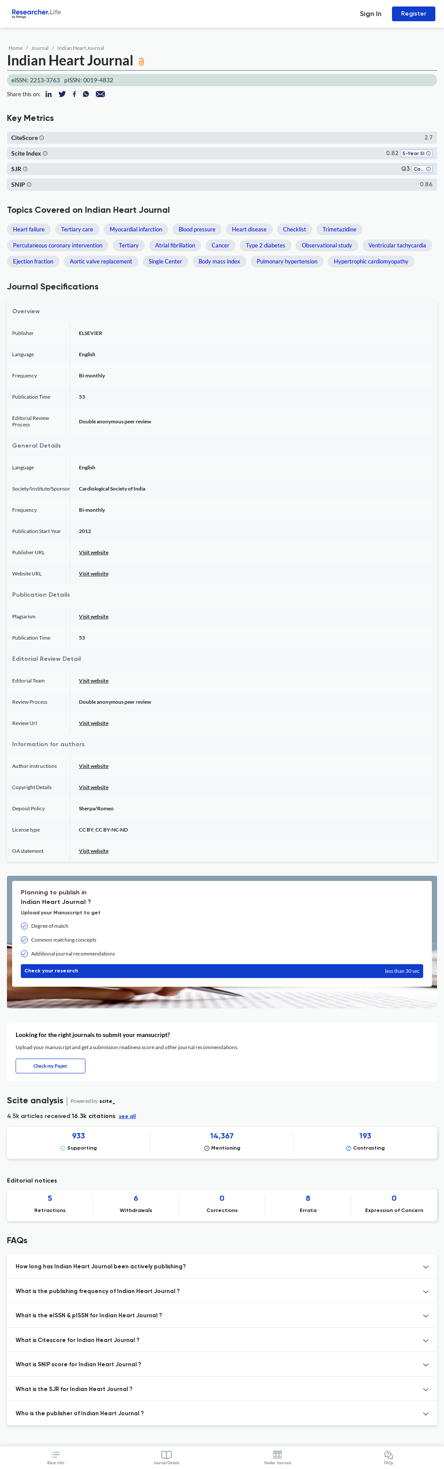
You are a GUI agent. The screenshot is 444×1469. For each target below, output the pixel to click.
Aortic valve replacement (101, 261)
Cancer (220, 245)
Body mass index (219, 261)
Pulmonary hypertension (287, 261)
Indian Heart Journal (80, 48)
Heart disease (249, 229)
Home (16, 48)
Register (413, 13)
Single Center (165, 261)
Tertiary (129, 245)
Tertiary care (77, 229)
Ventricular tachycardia (397, 245)
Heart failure (29, 229)
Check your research (222, 971)
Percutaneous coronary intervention (57, 245)
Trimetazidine (339, 229)
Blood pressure (197, 229)
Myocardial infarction (136, 229)
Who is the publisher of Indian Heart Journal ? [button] (80, 1414)
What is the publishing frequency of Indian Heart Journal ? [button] (98, 1291)
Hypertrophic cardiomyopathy (371, 261)
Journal (40, 48)
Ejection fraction (33, 261)
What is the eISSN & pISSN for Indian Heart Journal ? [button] (89, 1316)
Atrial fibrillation (175, 245)
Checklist (294, 229)
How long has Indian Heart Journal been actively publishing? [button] (101, 1267)
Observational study (327, 245)
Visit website (93, 552)
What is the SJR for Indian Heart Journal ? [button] (74, 1389)
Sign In (371, 14)
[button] (41, 137)
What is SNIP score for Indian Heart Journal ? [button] (78, 1365)
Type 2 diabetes (265, 245)
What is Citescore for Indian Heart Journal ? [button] (78, 1340)
